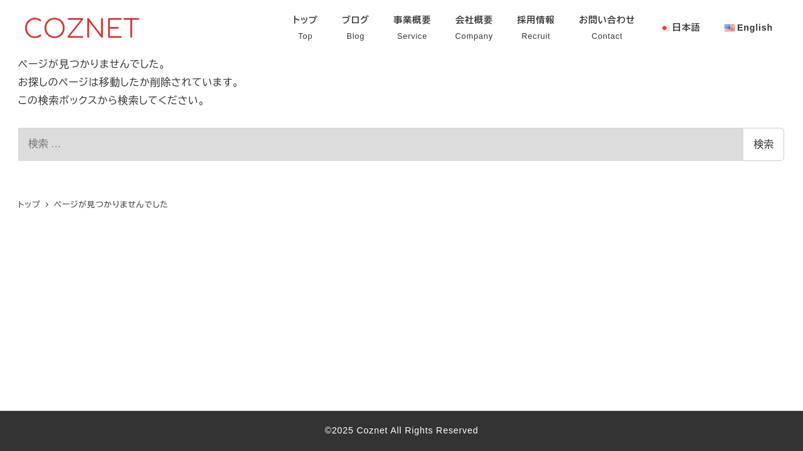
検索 (763, 144)
